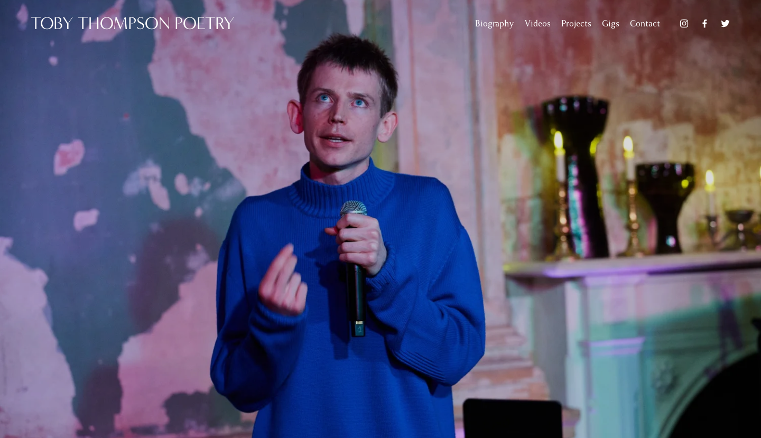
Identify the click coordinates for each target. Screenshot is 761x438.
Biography (494, 23)
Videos (538, 23)
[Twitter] (725, 23)
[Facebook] (705, 23)
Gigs (610, 23)
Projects (576, 23)
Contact (645, 23)
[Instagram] (684, 23)
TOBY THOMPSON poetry (133, 23)
